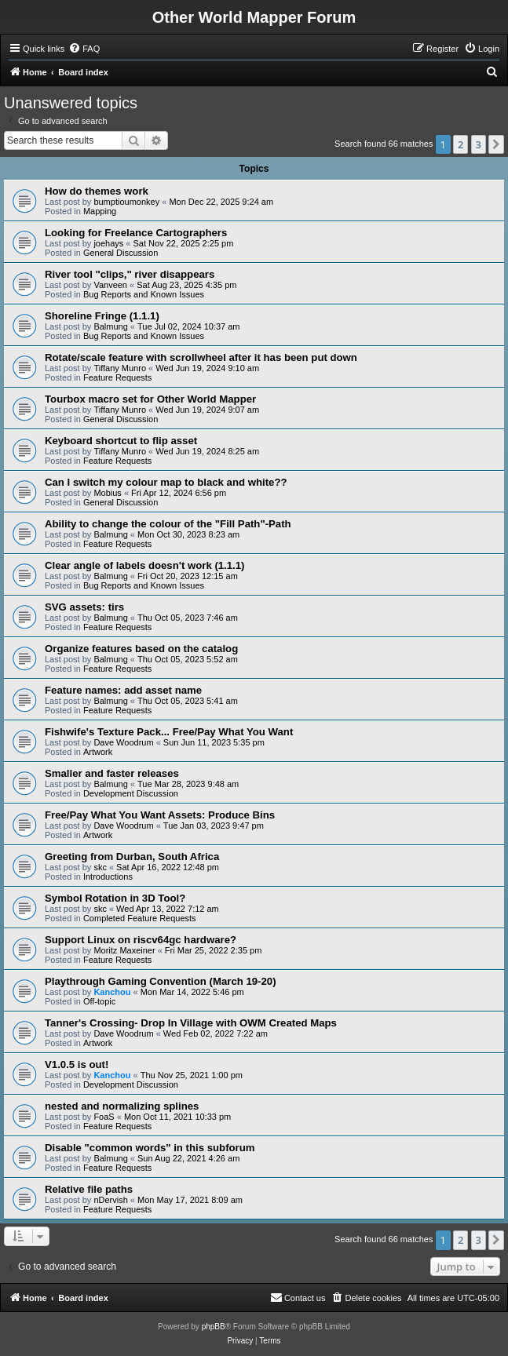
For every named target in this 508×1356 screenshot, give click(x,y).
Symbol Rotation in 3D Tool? (115, 898)
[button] (496, 144)
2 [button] (460, 144)
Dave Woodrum (123, 742)
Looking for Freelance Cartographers (136, 233)
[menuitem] (84, 48)
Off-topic (99, 1001)
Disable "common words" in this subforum (150, 1148)
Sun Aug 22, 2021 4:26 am (188, 1158)
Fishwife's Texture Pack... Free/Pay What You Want (169, 732)
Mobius (107, 493)
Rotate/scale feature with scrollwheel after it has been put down (201, 357)
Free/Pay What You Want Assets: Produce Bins (160, 815)
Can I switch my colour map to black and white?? (166, 482)
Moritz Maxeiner (124, 950)
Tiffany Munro (119, 368)
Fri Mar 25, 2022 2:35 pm (213, 950)
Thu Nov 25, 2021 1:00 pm (192, 1075)
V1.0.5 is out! (76, 1064)
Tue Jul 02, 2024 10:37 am (188, 326)
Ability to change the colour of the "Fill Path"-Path (168, 524)
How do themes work (96, 191)
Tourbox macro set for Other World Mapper (150, 399)
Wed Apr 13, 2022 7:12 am (167, 908)
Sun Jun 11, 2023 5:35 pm (214, 742)
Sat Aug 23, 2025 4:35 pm (186, 285)
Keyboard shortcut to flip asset (121, 441)
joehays (108, 243)
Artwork (97, 751)
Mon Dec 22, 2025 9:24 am (221, 201)
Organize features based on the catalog (141, 648)
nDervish (110, 1200)
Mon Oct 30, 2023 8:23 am (188, 534)
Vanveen (110, 285)
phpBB (213, 1326)
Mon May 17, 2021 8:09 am (190, 1200)
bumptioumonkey (126, 201)
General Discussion (120, 252)
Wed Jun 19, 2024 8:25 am (207, 451)
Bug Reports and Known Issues (143, 294)
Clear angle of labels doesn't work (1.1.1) (145, 565)
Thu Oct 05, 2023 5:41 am (187, 700)
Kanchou (111, 992)
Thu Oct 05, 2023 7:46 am (187, 617)
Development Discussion (130, 793)
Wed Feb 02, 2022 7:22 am (215, 1033)
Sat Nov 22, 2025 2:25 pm (183, 243)
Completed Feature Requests (139, 918)
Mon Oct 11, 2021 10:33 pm (177, 1116)
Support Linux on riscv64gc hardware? (140, 940)
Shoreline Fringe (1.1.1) (102, 316)
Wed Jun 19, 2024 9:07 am (207, 409)
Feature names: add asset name (123, 690)
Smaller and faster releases (112, 773)
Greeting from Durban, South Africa (132, 856)
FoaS (103, 1116)
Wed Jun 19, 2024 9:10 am (207, 368)
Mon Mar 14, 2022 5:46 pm (192, 992)
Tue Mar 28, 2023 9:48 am (188, 784)
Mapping (99, 211)
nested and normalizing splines (122, 1106)
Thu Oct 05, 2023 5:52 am (187, 659)
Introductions (108, 876)
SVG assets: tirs (84, 607)
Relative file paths (89, 1189)
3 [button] (478, 144)
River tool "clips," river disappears (129, 274)
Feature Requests (117, 377)
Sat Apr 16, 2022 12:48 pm (167, 867)
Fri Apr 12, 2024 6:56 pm (178, 493)
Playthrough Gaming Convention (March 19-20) (160, 981)
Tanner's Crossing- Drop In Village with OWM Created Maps (191, 1023)
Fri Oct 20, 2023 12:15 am (187, 576)
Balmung (110, 326)
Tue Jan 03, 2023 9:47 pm (213, 825)
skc (100, 867)
